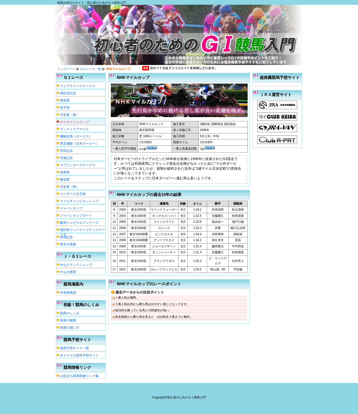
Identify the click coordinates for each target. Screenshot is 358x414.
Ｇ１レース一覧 (90, 69)
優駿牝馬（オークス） (76, 136)
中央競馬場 (68, 292)
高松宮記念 (68, 93)
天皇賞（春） (69, 115)
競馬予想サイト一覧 (74, 348)
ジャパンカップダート (76, 215)
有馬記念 (66, 237)
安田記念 (66, 151)
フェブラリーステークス (77, 86)
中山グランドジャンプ (76, 265)
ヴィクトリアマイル (74, 129)
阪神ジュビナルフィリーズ (79, 222)
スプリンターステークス (77, 165)
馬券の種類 (68, 320)
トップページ (66, 69)
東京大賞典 (68, 244)
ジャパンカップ (71, 208)
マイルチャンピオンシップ (79, 201)
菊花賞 (65, 179)
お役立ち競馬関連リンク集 (79, 376)
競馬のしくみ (69, 313)
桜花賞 (65, 100)
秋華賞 (65, 172)
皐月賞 (65, 107)
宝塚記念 (66, 158)
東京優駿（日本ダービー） (79, 143)
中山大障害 (68, 272)
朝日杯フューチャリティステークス (82, 230)
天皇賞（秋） (69, 187)
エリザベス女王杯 (73, 194)
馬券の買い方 (69, 327)
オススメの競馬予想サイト (79, 355)
